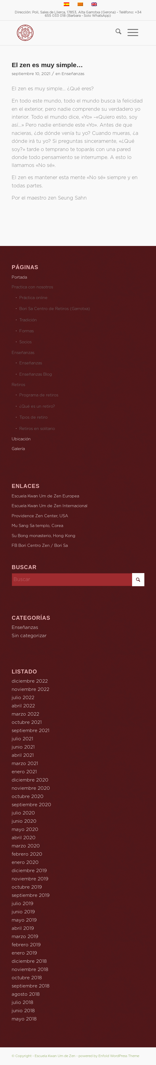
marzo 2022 (25, 714)
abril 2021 (23, 755)
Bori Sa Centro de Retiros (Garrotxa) (54, 309)
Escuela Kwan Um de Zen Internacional (49, 506)
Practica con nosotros (32, 287)
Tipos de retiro (33, 418)
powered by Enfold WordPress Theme (108, 1056)
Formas (26, 331)
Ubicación (21, 439)
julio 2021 (22, 739)
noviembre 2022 (30, 689)
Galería (18, 449)
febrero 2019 (26, 945)
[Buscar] (115, 33)
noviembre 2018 (30, 969)
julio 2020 (23, 813)
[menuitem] (115, 33)
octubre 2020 (28, 796)
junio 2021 (23, 747)
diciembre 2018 (29, 961)
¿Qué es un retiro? (37, 407)
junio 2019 (23, 912)
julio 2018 (22, 1002)
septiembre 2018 (30, 986)
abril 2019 (23, 928)
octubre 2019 (27, 887)
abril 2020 (24, 838)
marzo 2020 (26, 846)
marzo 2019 (25, 936)
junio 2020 (24, 821)
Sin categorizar (29, 636)
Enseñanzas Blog (35, 375)
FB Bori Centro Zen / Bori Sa (40, 546)
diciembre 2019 (29, 870)
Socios (25, 342)
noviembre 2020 (31, 788)
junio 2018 (23, 1011)
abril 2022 (23, 706)
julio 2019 (22, 903)
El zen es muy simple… (47, 64)
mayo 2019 (24, 920)
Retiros (18, 385)
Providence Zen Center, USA (40, 516)
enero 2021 (24, 772)
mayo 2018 (24, 1019)
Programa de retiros (38, 395)
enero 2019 (24, 953)
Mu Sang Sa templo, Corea (37, 526)
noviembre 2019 (30, 879)
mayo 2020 (25, 829)
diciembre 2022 (30, 681)
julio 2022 (23, 697)
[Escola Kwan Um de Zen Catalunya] (64, 33)
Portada (19, 278)
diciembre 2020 (30, 780)
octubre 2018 (27, 978)
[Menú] (129, 33)
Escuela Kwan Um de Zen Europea (45, 496)
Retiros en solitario (37, 429)
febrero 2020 (27, 854)
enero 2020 (25, 862)
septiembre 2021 (30, 730)
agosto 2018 (26, 994)
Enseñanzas (73, 74)
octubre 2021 (27, 722)
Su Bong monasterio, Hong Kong (43, 536)
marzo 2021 (25, 763)
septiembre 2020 (31, 805)
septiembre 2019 (31, 895)
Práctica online (33, 298)
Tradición (28, 320)
